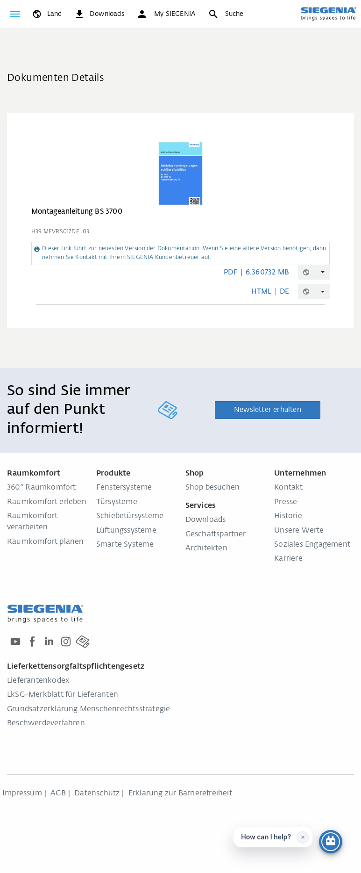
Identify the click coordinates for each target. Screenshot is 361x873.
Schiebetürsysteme (129, 516)
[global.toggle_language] (46, 14)
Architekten (206, 548)
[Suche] (225, 14)
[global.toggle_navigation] (15, 14)
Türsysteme (116, 502)
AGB (58, 793)
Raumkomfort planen (45, 542)
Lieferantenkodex (38, 681)
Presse (285, 502)
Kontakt (288, 487)
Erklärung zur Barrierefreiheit (180, 793)
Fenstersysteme (124, 487)
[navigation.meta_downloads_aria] (99, 14)
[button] (165, 14)
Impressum (22, 793)
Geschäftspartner (215, 534)
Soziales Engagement (312, 544)
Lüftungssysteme (126, 530)
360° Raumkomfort (41, 487)
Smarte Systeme (125, 544)
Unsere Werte (299, 530)
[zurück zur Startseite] (328, 13)
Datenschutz (97, 793)
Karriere (288, 559)
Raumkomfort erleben (46, 502)
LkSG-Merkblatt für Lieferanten (62, 695)
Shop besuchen (212, 487)
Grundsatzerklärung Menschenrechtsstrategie (88, 709)
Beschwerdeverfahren (46, 723)
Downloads (205, 520)
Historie (288, 516)
